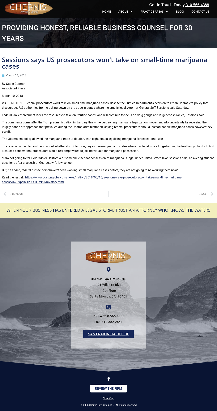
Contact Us (200, 11)
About (125, 11)
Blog (180, 11)
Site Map (108, 398)
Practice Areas (154, 11)
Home (106, 11)
